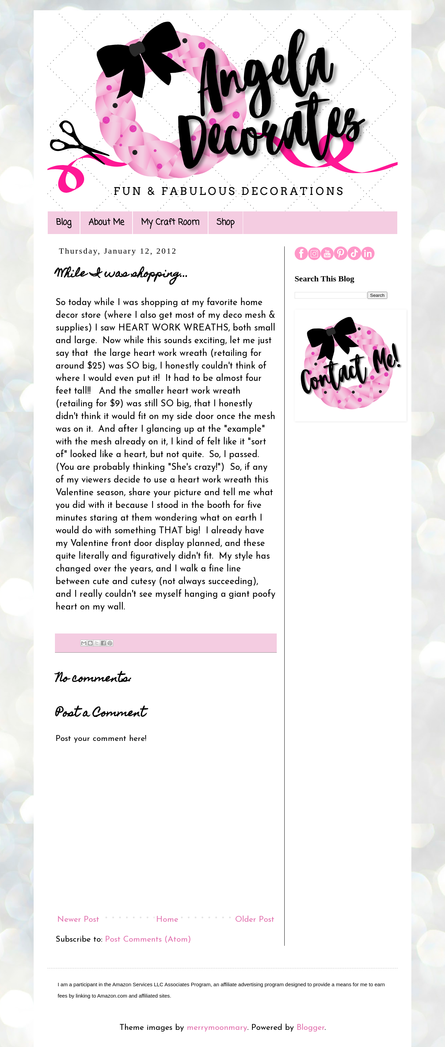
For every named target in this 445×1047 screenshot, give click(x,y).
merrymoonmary (217, 1028)
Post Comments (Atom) (148, 939)
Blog (63, 222)
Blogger (310, 1028)
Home (167, 920)
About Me (106, 222)
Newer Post (78, 920)
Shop (226, 222)
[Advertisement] (341, 538)
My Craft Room (170, 222)
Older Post (254, 920)
